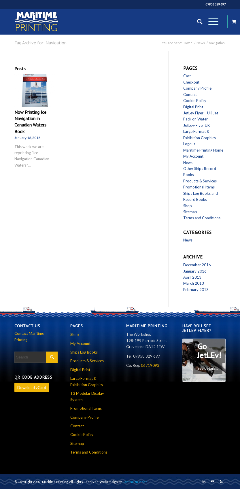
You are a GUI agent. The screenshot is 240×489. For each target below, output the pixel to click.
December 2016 (197, 265)
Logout (189, 143)
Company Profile (197, 88)
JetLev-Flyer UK (196, 125)
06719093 (150, 365)
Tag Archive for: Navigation (40, 43)
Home (188, 43)
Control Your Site (135, 482)
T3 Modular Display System (87, 396)
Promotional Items (199, 187)
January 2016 (195, 271)
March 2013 (193, 283)
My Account (193, 156)
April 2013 (192, 277)
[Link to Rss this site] (221, 481)
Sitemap (190, 211)
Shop (187, 205)
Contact (190, 94)
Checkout (191, 82)
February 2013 (196, 289)
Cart (187, 75)
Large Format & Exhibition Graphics (86, 381)
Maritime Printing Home (203, 150)
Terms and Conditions (201, 218)
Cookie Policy (194, 100)
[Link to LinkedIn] (204, 481)
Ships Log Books (84, 352)
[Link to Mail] (212, 481)
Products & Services (200, 181)
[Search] (197, 22)
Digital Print (193, 107)
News (200, 43)
